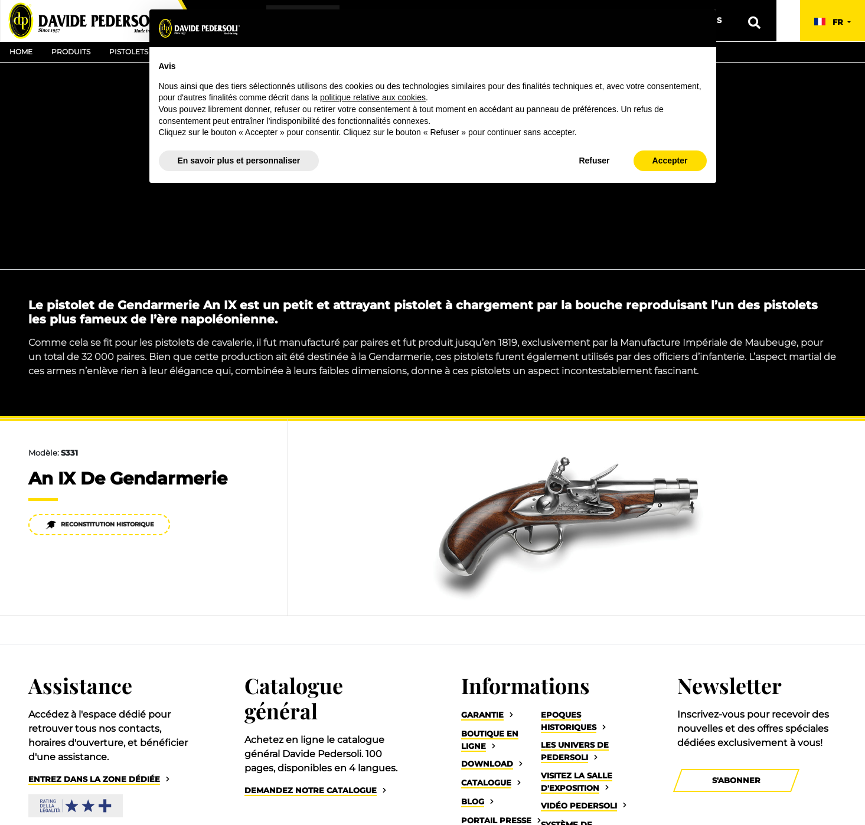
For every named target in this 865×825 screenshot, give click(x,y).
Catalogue (486, 782)
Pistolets (128, 51)
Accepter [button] (670, 160)
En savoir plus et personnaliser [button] (239, 160)
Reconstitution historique (99, 524)
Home (20, 51)
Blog (472, 801)
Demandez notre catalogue (310, 790)
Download (487, 763)
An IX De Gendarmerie (127, 478)
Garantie (482, 715)
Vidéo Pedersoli (579, 805)
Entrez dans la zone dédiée (94, 779)
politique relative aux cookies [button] (373, 97)
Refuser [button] (594, 160)
